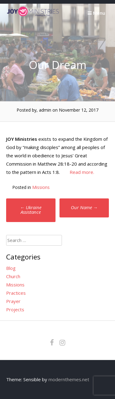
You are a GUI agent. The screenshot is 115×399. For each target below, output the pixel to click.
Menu (96, 13)
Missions (41, 187)
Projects (15, 309)
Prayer (13, 301)
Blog (11, 268)
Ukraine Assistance (30, 209)
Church (13, 276)
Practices (16, 293)
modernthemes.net (68, 379)
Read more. (82, 172)
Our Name (84, 207)
